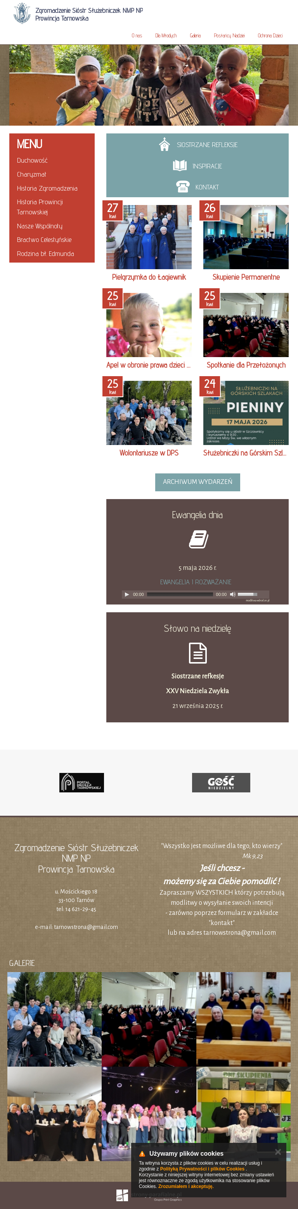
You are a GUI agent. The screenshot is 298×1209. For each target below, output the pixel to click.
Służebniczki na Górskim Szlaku (248, 453)
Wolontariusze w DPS (149, 453)
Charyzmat (32, 174)
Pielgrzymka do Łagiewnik (149, 277)
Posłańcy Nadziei (229, 35)
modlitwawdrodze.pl (257, 600)
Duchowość (32, 160)
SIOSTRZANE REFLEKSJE (197, 144)
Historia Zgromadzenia (47, 188)
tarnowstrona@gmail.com (86, 927)
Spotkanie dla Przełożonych (246, 365)
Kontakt (197, 186)
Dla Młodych (166, 35)
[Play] (127, 594)
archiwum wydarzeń (197, 481)
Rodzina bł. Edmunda (45, 253)
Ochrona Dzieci (270, 35)
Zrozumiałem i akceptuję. (186, 1186)
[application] (195, 594)
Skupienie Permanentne (246, 277)
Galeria (195, 35)
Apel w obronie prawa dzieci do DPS (156, 365)
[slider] (180, 594)
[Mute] (233, 594)
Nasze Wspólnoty (39, 226)
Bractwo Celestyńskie (44, 239)
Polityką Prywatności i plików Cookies (202, 1169)
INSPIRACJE (197, 165)
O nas (137, 35)
